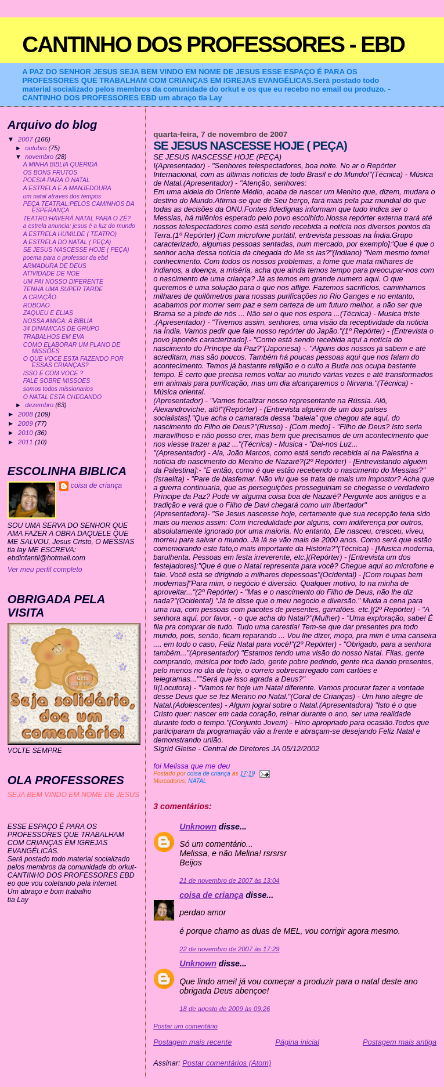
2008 (26, 414)
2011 (26, 441)
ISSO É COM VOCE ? (53, 373)
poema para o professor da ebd (65, 258)
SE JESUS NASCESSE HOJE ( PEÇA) (76, 250)
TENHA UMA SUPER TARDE (63, 289)
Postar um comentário (185, 1026)
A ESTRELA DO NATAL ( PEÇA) (67, 242)
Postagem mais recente (192, 1042)
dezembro (40, 404)
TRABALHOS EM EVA (53, 337)
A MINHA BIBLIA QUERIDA (60, 164)
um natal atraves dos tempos (62, 196)
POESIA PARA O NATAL (56, 180)
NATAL (197, 781)
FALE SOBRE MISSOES (57, 381)
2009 (26, 423)
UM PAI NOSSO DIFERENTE (63, 281)
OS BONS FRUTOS (50, 172)
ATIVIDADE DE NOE (51, 273)
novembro (40, 156)
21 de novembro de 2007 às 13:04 (229, 880)
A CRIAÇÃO (39, 297)
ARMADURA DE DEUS (54, 266)
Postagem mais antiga (399, 1042)
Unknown (197, 826)
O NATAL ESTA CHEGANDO (62, 397)
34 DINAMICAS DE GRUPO (61, 328)
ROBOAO (36, 305)
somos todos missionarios (58, 389)
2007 (26, 139)
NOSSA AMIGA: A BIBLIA (58, 321)
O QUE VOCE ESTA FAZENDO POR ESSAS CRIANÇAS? (73, 362)
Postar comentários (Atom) (226, 1063)
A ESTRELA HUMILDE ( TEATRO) (70, 234)
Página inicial (297, 1042)
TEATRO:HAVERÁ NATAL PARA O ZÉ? (77, 218)
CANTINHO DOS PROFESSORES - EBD (213, 44)
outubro (36, 147)
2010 (26, 432)
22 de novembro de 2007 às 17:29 (229, 948)
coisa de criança (211, 895)
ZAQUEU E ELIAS (48, 313)
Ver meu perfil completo (45, 570)
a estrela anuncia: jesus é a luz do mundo (79, 226)
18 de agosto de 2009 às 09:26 (224, 1008)
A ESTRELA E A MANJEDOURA (67, 188)
